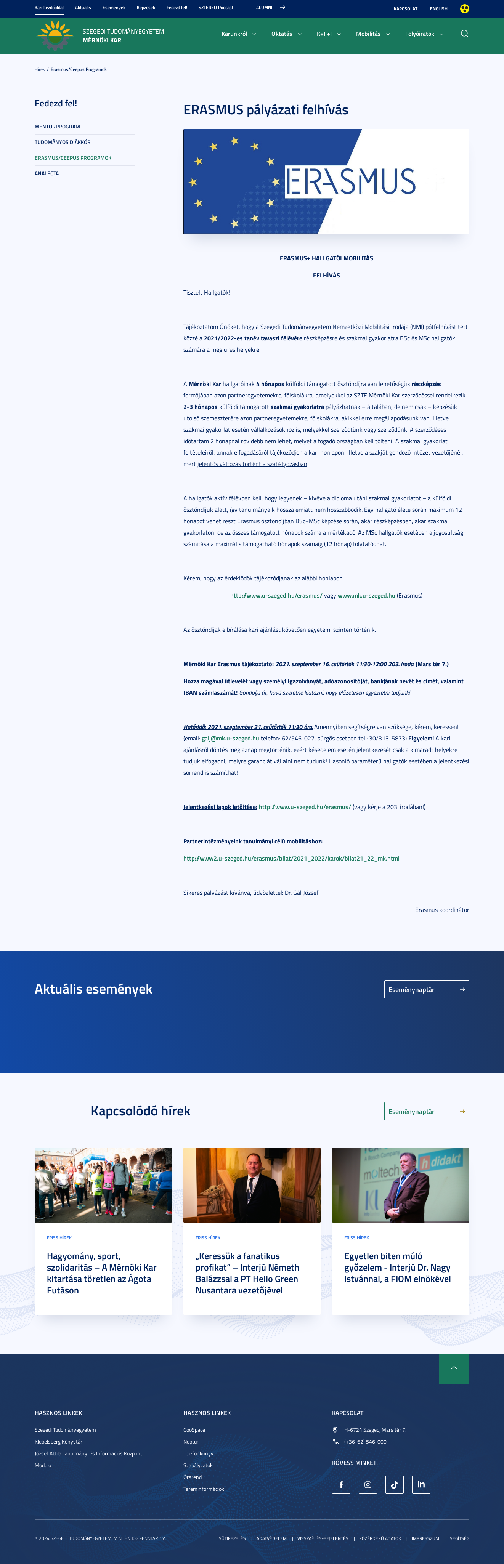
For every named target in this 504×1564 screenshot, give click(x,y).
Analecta (47, 173)
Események (114, 7)
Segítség (459, 1538)
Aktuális (83, 7)
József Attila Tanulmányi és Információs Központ (88, 1453)
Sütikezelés (232, 1538)
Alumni (264, 7)
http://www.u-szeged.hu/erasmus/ (276, 595)
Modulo (43, 1465)
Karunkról (234, 33)
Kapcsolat (405, 8)
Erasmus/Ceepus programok (79, 69)
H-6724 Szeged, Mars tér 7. (375, 1429)
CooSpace (194, 1429)
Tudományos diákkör (63, 142)
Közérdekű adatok (380, 1538)
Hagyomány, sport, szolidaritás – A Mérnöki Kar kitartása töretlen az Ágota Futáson (102, 1272)
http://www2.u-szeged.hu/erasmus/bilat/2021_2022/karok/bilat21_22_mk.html (291, 858)
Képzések (146, 7)
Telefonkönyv (198, 1453)
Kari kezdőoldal (49, 7)
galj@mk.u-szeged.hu (230, 738)
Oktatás (281, 33)
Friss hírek (59, 1237)
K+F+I (324, 33)
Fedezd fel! (177, 7)
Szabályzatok (198, 1465)
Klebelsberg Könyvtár (58, 1441)
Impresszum (425, 1538)
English (439, 8)
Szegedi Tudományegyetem (65, 1429)
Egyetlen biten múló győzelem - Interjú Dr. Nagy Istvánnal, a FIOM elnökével (397, 1267)
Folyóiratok (419, 33)
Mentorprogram (57, 126)
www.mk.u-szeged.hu (366, 595)
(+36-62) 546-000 (365, 1441)
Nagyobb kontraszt (464, 8)
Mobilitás (368, 33)
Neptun (191, 1441)
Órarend (192, 1477)
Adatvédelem (272, 1538)
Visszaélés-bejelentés (322, 1538)
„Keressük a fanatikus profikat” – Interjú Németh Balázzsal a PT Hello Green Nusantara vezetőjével (247, 1272)
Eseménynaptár (411, 989)
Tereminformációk (203, 1488)
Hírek (40, 69)
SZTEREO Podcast (216, 7)
